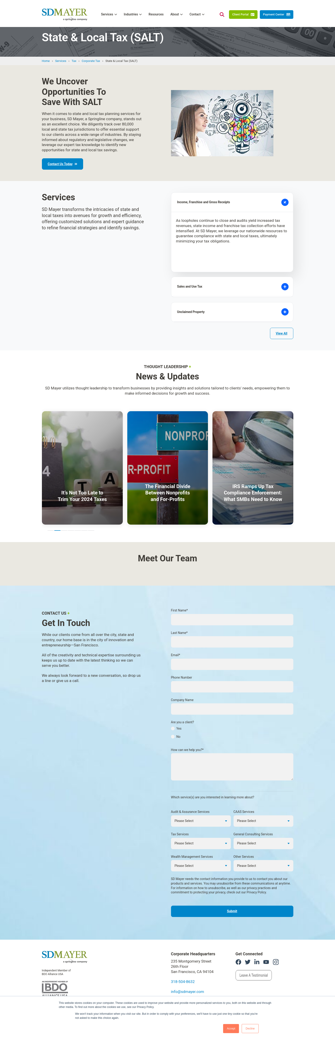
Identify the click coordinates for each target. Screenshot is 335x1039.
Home (46, 61)
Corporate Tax (91, 61)
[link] (64, 932)
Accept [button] (231, 1028)
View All (281, 309)
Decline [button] (250, 1028)
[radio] (232, 706)
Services (60, 61)
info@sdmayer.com (187, 967)
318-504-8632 (183, 957)
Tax (74, 61)
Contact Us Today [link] (62, 164)
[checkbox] (232, 710)
